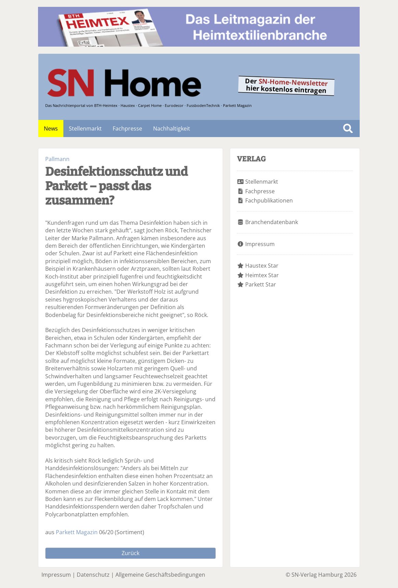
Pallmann (57, 159)
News (51, 128)
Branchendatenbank (271, 222)
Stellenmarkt (85, 128)
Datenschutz (93, 574)
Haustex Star (261, 265)
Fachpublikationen (269, 200)
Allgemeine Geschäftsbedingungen (160, 574)
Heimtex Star (262, 275)
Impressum (260, 244)
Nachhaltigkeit (171, 128)
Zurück (130, 553)
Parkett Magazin (77, 532)
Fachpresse (127, 128)
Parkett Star (260, 284)
